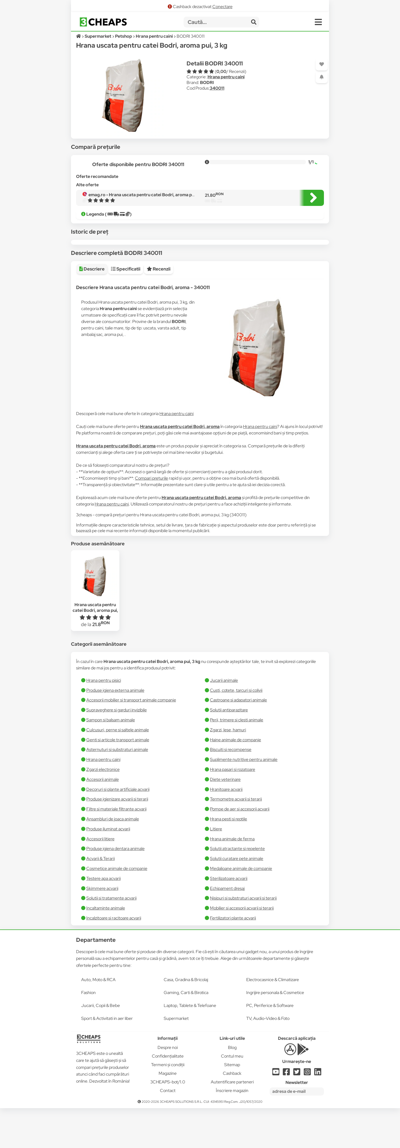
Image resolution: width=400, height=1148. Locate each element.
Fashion (88, 1032)
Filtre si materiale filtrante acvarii (116, 849)
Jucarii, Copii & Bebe (100, 1045)
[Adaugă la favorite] (322, 64)
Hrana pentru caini (226, 77)
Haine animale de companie (235, 779)
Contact (168, 1130)
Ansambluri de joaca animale (112, 859)
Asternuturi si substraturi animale (117, 789)
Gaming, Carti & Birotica (186, 1032)
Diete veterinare (225, 819)
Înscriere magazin (232, 1130)
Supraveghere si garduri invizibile (116, 750)
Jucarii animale (224, 720)
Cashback (232, 1113)
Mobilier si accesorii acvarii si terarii (242, 948)
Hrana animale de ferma (232, 879)
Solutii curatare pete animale (236, 898)
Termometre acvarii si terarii (236, 839)
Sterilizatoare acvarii (228, 918)
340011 (217, 88)
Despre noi (168, 1087)
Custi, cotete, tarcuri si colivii (236, 730)
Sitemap (232, 1104)
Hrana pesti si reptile (228, 859)
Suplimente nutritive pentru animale (243, 799)
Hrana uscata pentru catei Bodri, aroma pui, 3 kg (95, 649)
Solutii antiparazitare (229, 750)
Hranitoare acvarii (226, 829)
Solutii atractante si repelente (237, 888)
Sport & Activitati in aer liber (107, 1058)
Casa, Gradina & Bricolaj (186, 1019)
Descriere (92, 309)
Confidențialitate (168, 1096)
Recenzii (158, 309)
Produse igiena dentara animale (115, 888)
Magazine (168, 1113)
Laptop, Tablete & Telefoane (190, 1045)
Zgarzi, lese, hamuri (228, 770)
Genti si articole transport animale (117, 779)
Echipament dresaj (227, 928)
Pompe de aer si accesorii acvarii (239, 849)
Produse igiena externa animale (115, 730)
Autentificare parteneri (232, 1122)
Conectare (222, 6)
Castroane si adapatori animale (238, 740)
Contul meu (232, 1096)
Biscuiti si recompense (230, 789)
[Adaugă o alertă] (322, 77)
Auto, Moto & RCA (98, 1019)
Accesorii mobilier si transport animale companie (131, 740)
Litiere (216, 869)
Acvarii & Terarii (100, 898)
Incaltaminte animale (105, 948)
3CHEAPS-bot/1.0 (167, 1122)
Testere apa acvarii (103, 918)
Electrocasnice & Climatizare (272, 1019)
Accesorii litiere (100, 879)
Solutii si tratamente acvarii (111, 938)
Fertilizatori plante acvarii (233, 958)
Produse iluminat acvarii (108, 869)
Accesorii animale (102, 819)
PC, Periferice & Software (270, 1045)
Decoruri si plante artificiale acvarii (117, 829)
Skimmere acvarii (102, 928)
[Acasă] (79, 36)
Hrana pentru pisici (103, 720)
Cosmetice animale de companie (116, 908)
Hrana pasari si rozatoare (232, 809)
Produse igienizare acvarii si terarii (117, 839)
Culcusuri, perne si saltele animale (117, 770)
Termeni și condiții (167, 1104)
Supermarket (176, 1058)
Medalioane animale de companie (241, 908)
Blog (232, 1087)
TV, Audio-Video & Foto (268, 1058)
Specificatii (125, 309)
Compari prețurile (151, 518)
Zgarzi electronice (103, 809)
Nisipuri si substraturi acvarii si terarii (243, 938)
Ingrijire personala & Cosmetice (275, 1032)
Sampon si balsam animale (110, 760)
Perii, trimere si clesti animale (236, 760)
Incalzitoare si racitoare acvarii (113, 958)
